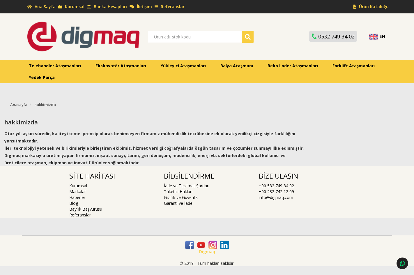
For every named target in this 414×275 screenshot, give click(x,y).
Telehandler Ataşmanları (55, 65)
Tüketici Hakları (178, 191)
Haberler (77, 197)
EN (377, 36)
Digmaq (207, 251)
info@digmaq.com (276, 197)
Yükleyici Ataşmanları (183, 65)
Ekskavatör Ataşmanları (120, 65)
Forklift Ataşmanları (353, 65)
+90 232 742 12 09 (276, 191)
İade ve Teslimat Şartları (186, 185)
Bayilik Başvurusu (85, 209)
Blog (73, 203)
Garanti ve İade (178, 203)
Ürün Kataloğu (370, 6)
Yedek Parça (42, 77)
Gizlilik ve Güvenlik (181, 197)
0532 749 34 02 (332, 36)
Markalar (77, 191)
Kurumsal (78, 185)
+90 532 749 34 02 (276, 185)
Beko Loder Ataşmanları (293, 65)
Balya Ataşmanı (236, 65)
